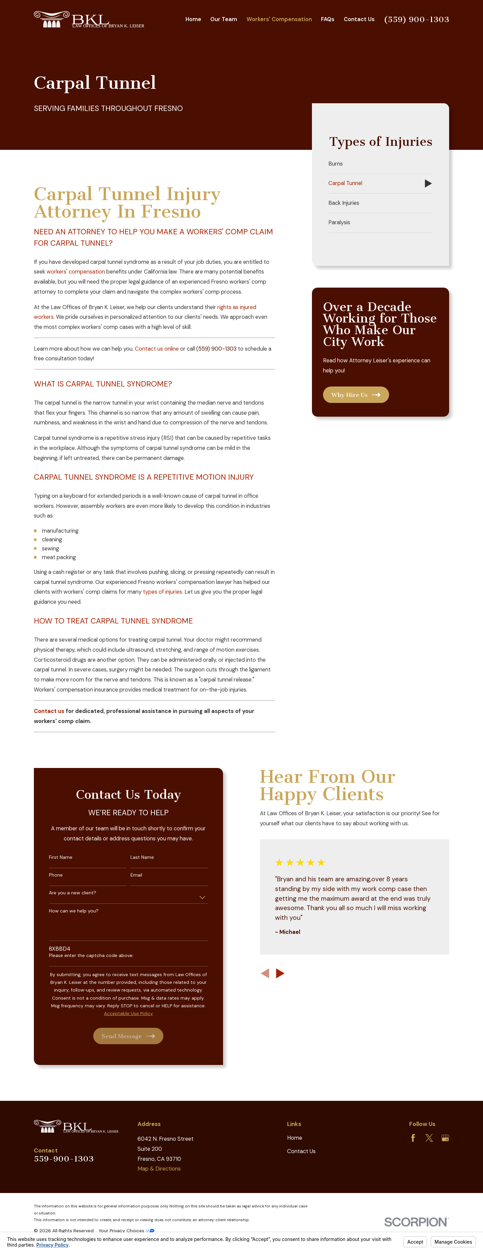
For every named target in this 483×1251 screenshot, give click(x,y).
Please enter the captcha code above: (82, 955)
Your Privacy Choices (126, 1231)
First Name (51, 857)
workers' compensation (76, 271)
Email (127, 875)
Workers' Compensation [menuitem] (279, 19)
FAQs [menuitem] (327, 19)
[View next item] (271, 973)
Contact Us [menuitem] (359, 19)
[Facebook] (413, 1138)
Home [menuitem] (193, 19)
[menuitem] (380, 164)
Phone (47, 875)
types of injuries (162, 591)
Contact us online (157, 348)
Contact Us (301, 1151)
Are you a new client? (63, 893)
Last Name (133, 857)
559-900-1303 (64, 1159)
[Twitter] (429, 1138)
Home (294, 1137)
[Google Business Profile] (445, 1138)
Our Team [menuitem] (223, 19)
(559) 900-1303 (416, 19)
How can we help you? (65, 911)
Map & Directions (159, 1168)
